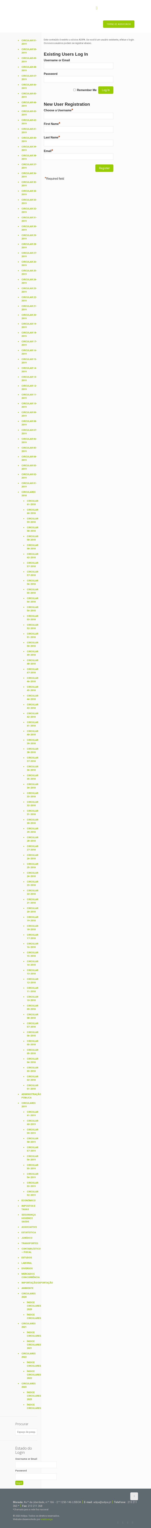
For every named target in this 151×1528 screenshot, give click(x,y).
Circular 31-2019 (29, 219)
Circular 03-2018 (32, 1069)
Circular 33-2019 (29, 201)
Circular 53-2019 (32, 1184)
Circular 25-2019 (29, 272)
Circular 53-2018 (32, 618)
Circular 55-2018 (32, 591)
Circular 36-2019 (29, 175)
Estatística (28, 1232)
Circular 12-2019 (29, 387)
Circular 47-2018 (32, 671)
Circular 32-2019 (29, 210)
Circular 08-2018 (32, 1016)
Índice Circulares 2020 (32, 1306)
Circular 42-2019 (29, 122)
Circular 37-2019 (29, 166)
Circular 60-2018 (32, 511)
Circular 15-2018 (32, 954)
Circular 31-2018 (32, 812)
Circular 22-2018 (32, 892)
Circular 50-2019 (29, 51)
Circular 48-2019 (29, 69)
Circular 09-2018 (32, 1007)
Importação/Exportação (29, 1282)
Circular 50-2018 (32, 644)
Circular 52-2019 (32, 1193)
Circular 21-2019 (29, 308)
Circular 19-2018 (32, 919)
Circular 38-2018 (32, 750)
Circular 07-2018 (32, 1025)
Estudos (26, 1257)
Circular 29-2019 (29, 237)
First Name (52, 123)
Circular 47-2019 (29, 77)
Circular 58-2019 (32, 1140)
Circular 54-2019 (32, 1176)
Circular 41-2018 (32, 724)
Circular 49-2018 (32, 653)
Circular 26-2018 (32, 857)
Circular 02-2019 (29, 476)
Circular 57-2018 (32, 565)
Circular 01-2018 (32, 1087)
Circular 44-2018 (32, 697)
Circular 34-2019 (29, 193)
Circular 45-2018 (32, 688)
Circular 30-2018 (32, 821)
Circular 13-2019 (29, 379)
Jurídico (26, 1237)
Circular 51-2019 (29, 42)
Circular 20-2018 (32, 910)
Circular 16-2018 (32, 945)
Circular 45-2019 (29, 95)
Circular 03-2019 (29, 467)
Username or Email (57, 60)
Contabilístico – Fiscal (29, 1250)
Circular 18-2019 (29, 334)
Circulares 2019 (28, 1105)
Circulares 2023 (28, 1385)
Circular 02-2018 (32, 1078)
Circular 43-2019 (29, 113)
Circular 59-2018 (32, 520)
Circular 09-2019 (29, 414)
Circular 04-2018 (32, 1060)
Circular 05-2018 (32, 1043)
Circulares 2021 (28, 1325)
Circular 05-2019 (29, 449)
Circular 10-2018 (32, 998)
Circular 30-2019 (29, 228)
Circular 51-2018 (32, 635)
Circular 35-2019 (29, 184)
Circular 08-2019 (29, 423)
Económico (28, 1200)
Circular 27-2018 (32, 848)
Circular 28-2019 (29, 246)
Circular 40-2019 (29, 139)
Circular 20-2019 (29, 317)
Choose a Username (58, 110)
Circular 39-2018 (32, 742)
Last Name (52, 137)
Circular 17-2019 (29, 343)
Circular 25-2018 (32, 866)
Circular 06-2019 (29, 441)
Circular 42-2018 (32, 715)
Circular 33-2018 (32, 795)
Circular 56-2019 (32, 1158)
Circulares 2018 (28, 494)
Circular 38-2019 (29, 157)
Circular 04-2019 (29, 458)
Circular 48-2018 (32, 662)
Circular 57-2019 (32, 1149)
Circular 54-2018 (32, 600)
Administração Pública (29, 1096)
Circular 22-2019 (29, 299)
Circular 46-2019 (29, 86)
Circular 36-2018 (32, 768)
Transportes (29, 1243)
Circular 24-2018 (32, 874)
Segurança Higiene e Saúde (28, 1218)
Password (50, 73)
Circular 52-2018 (32, 626)
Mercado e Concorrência (29, 1275)
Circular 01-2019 (29, 485)
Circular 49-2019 (29, 60)
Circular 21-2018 (32, 901)
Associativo (29, 1227)
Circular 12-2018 (32, 981)
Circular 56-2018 (32, 582)
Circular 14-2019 (29, 370)
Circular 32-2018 (32, 804)
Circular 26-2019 (29, 263)
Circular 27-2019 (29, 255)
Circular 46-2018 (32, 680)
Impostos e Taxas (28, 1208)
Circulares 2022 (28, 1355)
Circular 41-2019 (29, 131)
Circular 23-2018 (32, 883)
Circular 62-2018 (32, 556)
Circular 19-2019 (29, 325)
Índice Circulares (32, 1316)
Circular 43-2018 (32, 706)
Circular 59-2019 (32, 1131)
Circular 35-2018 (32, 777)
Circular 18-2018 (32, 928)
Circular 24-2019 (29, 281)
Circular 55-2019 (32, 1167)
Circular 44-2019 (29, 104)
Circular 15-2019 (29, 361)
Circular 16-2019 (29, 352)
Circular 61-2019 (32, 1114)
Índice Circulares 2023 (32, 1396)
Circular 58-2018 (32, 529)
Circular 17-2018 (32, 936)
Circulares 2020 (28, 1295)
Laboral (26, 1263)
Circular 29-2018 (32, 830)
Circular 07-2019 (29, 432)
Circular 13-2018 (32, 972)
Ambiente (27, 1288)
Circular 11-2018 (32, 990)
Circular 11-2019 (29, 396)
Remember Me (87, 90)
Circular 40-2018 (32, 733)
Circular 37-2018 (32, 759)
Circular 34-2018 (32, 786)
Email (48, 151)
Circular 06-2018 (32, 1034)
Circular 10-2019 (29, 405)
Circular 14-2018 (32, 963)
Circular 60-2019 (32, 1122)
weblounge (47, 1519)
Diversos (27, 1268)
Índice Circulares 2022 (32, 1374)
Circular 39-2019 (29, 148)
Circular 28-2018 (32, 839)
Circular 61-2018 (32, 503)
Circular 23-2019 (29, 290)
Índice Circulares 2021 (32, 1344)
